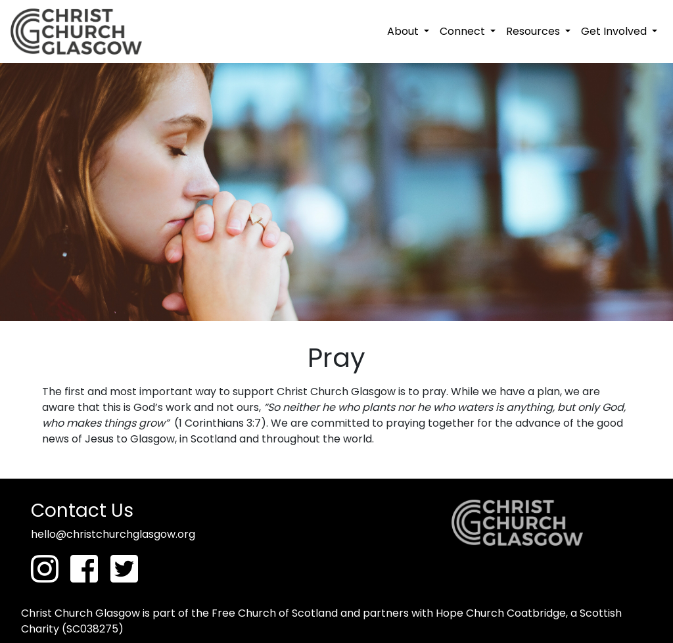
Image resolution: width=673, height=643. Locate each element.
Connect (464, 31)
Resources (534, 31)
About (404, 31)
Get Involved (615, 31)
